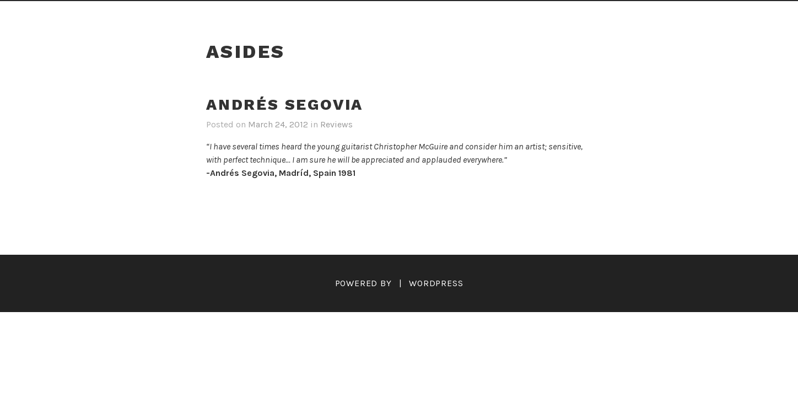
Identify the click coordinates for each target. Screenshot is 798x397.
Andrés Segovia (284, 104)
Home (184, 15)
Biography (246, 15)
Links (550, 15)
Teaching (490, 15)
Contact (608, 15)
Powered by (363, 283)
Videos (375, 15)
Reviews (315, 15)
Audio (429, 15)
